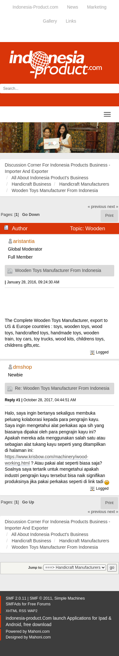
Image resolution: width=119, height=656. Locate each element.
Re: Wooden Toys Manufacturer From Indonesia (62, 388)
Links (71, 21)
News (72, 7)
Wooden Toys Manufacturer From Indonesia (58, 270)
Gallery (50, 21)
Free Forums (39, 604)
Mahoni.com (39, 631)
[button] (9, 137)
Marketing (96, 7)
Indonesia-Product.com (35, 7)
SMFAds (13, 604)
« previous (97, 206)
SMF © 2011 (41, 598)
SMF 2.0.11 (16, 598)
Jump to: (35, 567)
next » (112, 206)
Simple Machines (69, 598)
